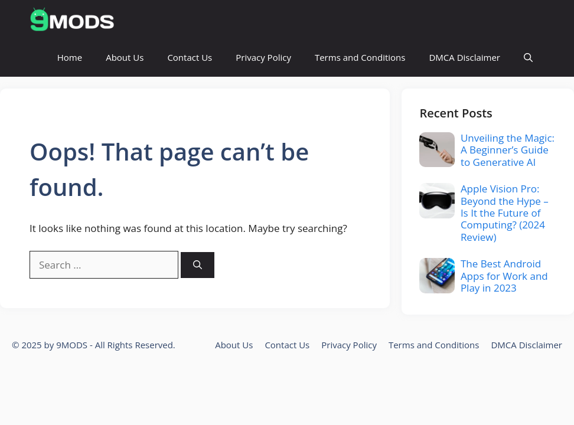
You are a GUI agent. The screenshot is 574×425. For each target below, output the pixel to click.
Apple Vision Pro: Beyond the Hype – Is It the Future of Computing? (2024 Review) (505, 213)
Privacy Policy (263, 57)
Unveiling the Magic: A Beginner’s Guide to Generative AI (508, 150)
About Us (125, 57)
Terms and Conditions (360, 57)
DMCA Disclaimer (464, 57)
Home (69, 57)
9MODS (71, 345)
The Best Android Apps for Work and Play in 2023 (504, 276)
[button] (528, 57)
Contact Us (189, 57)
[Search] (197, 265)
